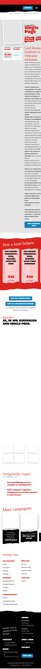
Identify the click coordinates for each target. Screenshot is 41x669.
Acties (4, 565)
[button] (20, 484)
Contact (5, 598)
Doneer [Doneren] (27, 8)
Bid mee (23, 565)
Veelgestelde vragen (9, 601)
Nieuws (23, 582)
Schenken (5, 588)
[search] (37, 2)
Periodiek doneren (8, 585)
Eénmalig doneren (8, 582)
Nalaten (5, 591)
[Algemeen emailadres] (10, 645)
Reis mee (24, 574)
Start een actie (25, 568)
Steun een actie (26, 571)
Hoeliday (5, 574)
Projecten (5, 571)
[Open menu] (36, 8)
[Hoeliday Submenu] (9, 574)
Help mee (27, 656)
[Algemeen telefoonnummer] (9, 643)
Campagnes (6, 568)
